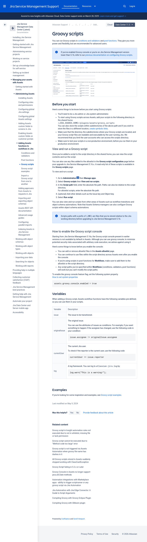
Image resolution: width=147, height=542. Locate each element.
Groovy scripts (27, 164)
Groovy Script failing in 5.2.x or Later (68, 467)
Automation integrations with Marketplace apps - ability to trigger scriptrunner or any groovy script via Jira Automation (70, 482)
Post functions (27, 160)
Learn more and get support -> (113, 16)
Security (115, 534)
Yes (71, 413)
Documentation (70, 6)
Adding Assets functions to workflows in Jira (25, 146)
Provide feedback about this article (98, 413)
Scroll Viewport (79, 519)
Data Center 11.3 (125, 24)
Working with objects (25, 253)
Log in (132, 6)
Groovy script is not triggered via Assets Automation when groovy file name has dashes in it (69, 451)
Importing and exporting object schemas (25, 201)
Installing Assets (25, 98)
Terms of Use (102, 534)
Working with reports (25, 266)
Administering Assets (25, 94)
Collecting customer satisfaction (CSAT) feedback (21, 280)
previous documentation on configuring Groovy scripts (108, 55)
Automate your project (22, 301)
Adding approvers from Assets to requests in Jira (26, 191)
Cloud (109, 25)
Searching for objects (25, 261)
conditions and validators (89, 41)
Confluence (65, 519)
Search (124, 6)
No (77, 413)
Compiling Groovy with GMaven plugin (68, 503)
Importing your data (24, 257)
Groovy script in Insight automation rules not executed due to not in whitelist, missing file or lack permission (71, 433)
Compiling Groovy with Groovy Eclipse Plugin (71, 498)
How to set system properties (65, 277)
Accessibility (18, 312)
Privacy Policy (87, 534)
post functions (110, 41)
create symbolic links (99, 128)
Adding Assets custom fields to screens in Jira (25, 126)
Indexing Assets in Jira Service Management (26, 232)
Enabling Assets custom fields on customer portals (25, 136)
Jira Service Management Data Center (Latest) (25, 27)
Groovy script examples (111, 395)
